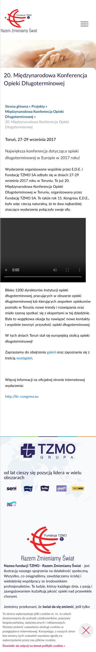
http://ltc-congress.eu (22, 397)
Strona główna (16, 106)
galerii (51, 352)
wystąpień (24, 358)
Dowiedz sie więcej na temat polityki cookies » (34, 645)
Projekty (38, 106)
